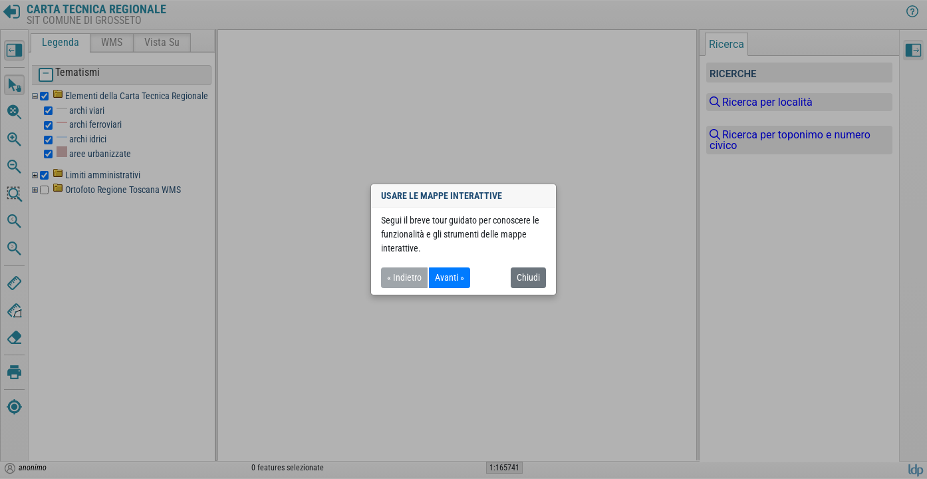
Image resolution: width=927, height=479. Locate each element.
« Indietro (404, 277)
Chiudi (528, 277)
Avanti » (449, 277)
